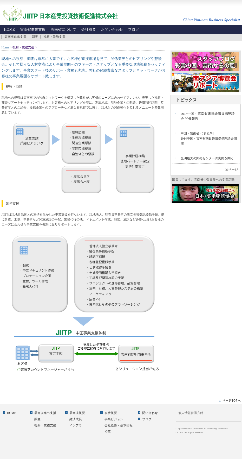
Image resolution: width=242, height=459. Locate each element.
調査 (35, 37)
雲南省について (63, 30)
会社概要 (88, 30)
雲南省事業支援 (32, 30)
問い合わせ (150, 413)
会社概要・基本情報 (118, 425)
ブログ (133, 30)
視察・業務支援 (54, 37)
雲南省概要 (77, 413)
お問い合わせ (112, 30)
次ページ (231, 169)
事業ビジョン (113, 419)
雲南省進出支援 (15, 37)
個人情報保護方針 (190, 413)
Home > (7, 47)
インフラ (75, 425)
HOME (9, 30)
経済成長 (75, 419)
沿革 (107, 431)
